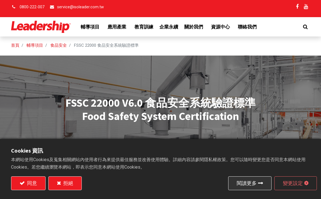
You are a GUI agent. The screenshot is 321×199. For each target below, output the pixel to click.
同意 (31, 183)
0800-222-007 (32, 7)
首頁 (15, 45)
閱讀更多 (247, 183)
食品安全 (58, 45)
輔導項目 (35, 45)
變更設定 (293, 183)
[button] (305, 27)
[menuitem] (144, 27)
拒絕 (67, 183)
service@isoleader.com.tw (80, 7)
